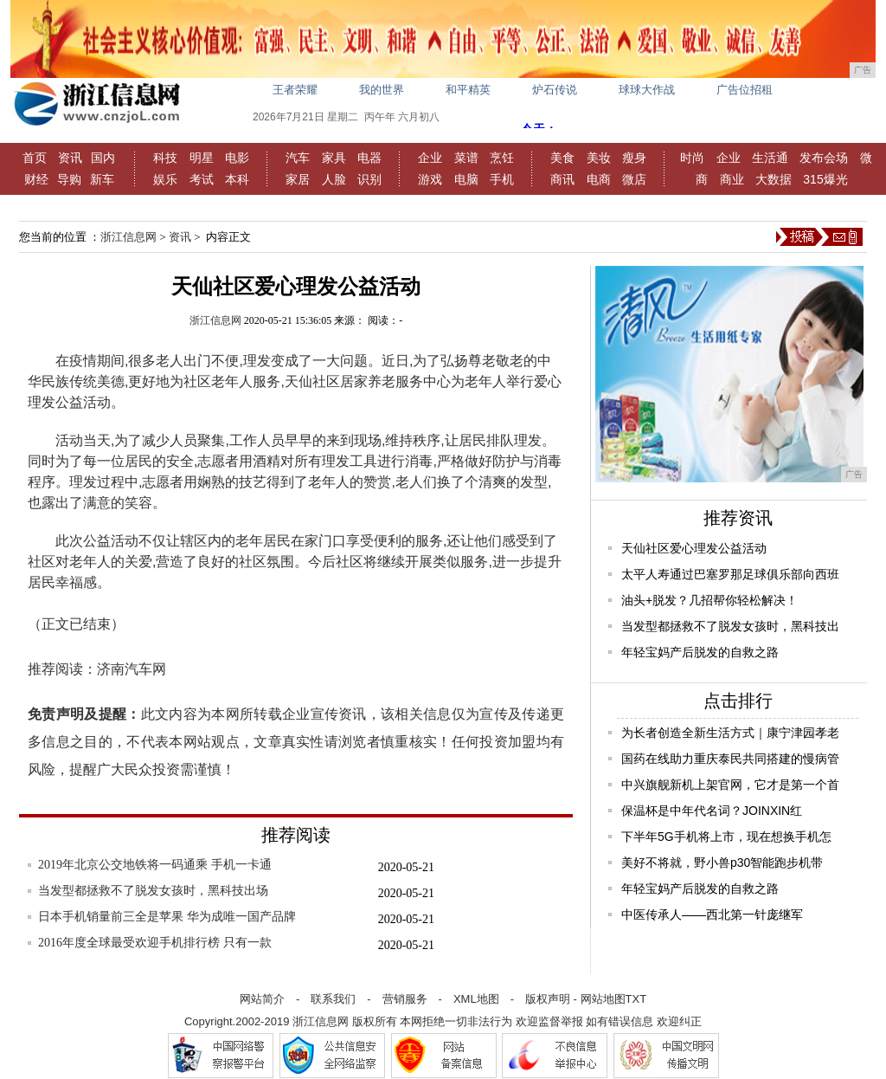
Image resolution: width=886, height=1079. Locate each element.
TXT (636, 998)
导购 (69, 179)
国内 (103, 158)
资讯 (70, 158)
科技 (165, 158)
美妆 (599, 158)
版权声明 (547, 998)
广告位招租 (744, 89)
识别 (369, 179)
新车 (102, 179)
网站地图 (603, 998)
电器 (369, 158)
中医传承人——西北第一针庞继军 (712, 914)
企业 (430, 158)
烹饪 (502, 158)
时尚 (692, 158)
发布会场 (823, 158)
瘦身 (634, 158)
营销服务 (404, 998)
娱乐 (165, 179)
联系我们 (333, 998)
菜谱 (466, 158)
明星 (201, 158)
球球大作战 (647, 89)
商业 (732, 179)
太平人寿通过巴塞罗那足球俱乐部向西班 (730, 574)
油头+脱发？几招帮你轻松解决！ (709, 600)
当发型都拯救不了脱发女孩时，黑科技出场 (153, 890)
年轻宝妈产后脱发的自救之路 (700, 652)
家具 (334, 158)
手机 (502, 179)
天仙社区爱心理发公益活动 (694, 548)
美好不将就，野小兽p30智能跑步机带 (722, 862)
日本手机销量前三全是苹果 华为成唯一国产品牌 (167, 916)
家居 (298, 179)
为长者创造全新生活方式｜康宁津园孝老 (730, 733)
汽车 (298, 158)
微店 (634, 179)
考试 (201, 179)
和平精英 (468, 89)
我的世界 (381, 89)
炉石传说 (554, 89)
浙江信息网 (128, 236)
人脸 (334, 179)
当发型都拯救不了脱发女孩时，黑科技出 (730, 626)
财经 (36, 179)
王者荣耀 (295, 89)
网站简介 (262, 998)
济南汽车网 (131, 669)
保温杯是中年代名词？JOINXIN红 (711, 810)
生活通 (770, 158)
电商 (599, 179)
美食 (562, 158)
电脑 (466, 179)
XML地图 (476, 998)
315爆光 (825, 179)
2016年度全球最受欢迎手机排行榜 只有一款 (155, 942)
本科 (237, 179)
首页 (34, 158)
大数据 (773, 179)
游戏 (430, 179)
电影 (237, 158)
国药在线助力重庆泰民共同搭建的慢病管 (730, 759)
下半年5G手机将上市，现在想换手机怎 (726, 836)
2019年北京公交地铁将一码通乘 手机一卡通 (155, 864)
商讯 (562, 179)
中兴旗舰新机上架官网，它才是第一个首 (730, 784)
